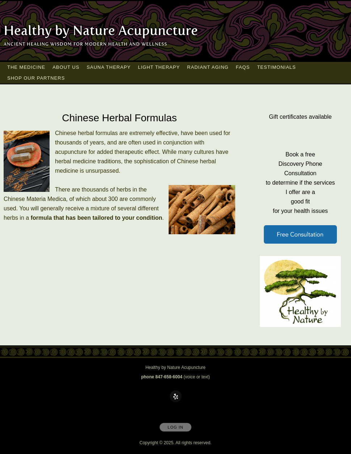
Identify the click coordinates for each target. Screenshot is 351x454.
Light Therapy (159, 67)
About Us (65, 67)
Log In (175, 427)
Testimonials (276, 67)
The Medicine (26, 67)
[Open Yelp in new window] (175, 396)
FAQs (243, 67)
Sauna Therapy (108, 67)
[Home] (101, 30)
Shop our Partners (36, 78)
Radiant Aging (208, 67)
